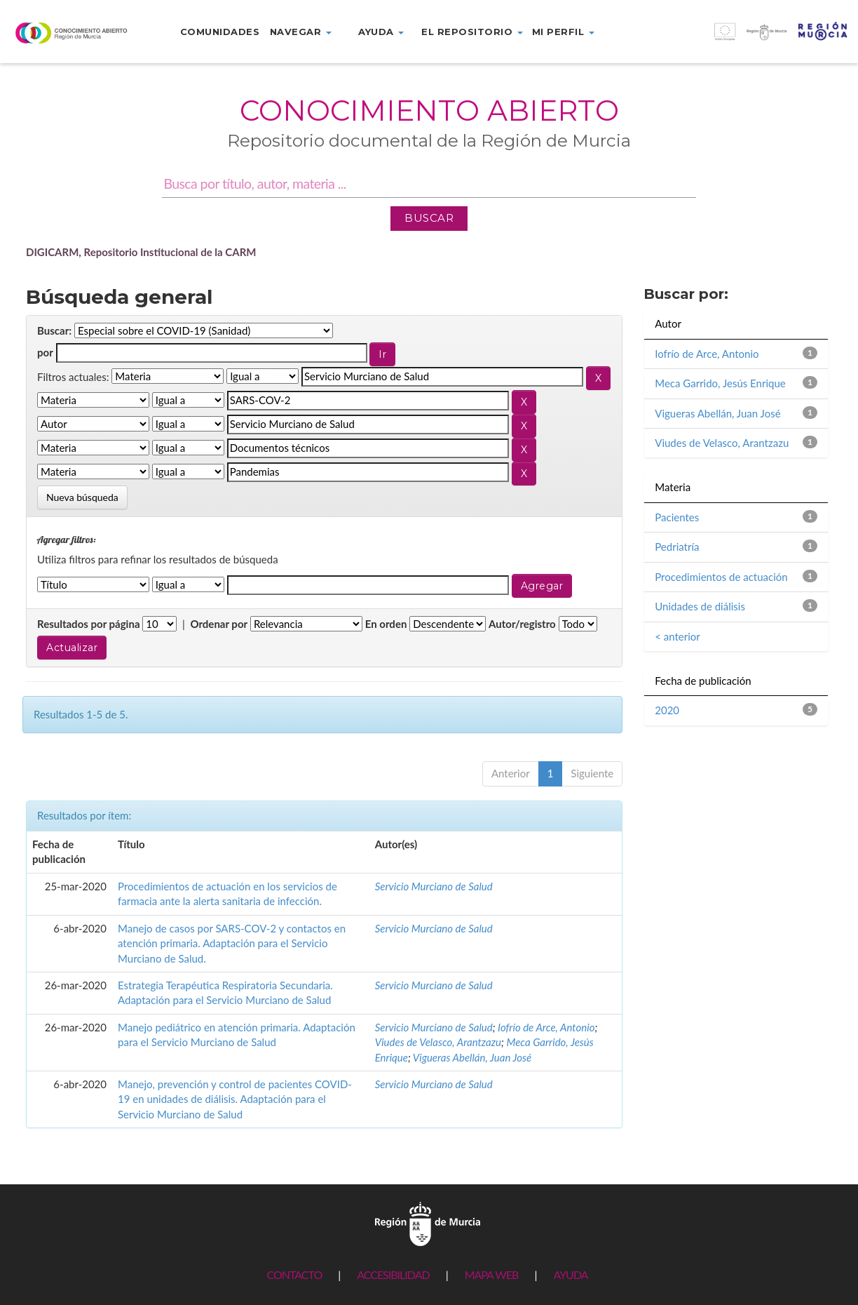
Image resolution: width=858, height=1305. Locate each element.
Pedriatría (677, 546)
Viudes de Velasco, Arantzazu (438, 1042)
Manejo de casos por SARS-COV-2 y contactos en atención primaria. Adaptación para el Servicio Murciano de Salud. (232, 943)
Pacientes (677, 517)
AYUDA (570, 1274)
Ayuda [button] (381, 31)
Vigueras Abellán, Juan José (472, 1057)
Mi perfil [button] (563, 31)
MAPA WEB (492, 1274)
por (45, 352)
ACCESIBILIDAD (393, 1274)
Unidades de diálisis (700, 606)
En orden (386, 623)
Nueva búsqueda (82, 497)
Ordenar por (218, 623)
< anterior (677, 636)
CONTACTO (294, 1274)
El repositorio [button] (472, 31)
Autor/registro (522, 623)
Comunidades (220, 31)
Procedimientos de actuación (721, 576)
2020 (667, 710)
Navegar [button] (301, 31)
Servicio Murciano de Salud (434, 886)
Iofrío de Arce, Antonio (546, 1027)
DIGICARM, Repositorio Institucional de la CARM (141, 252)
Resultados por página (88, 623)
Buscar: (54, 330)
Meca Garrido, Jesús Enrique (720, 383)
